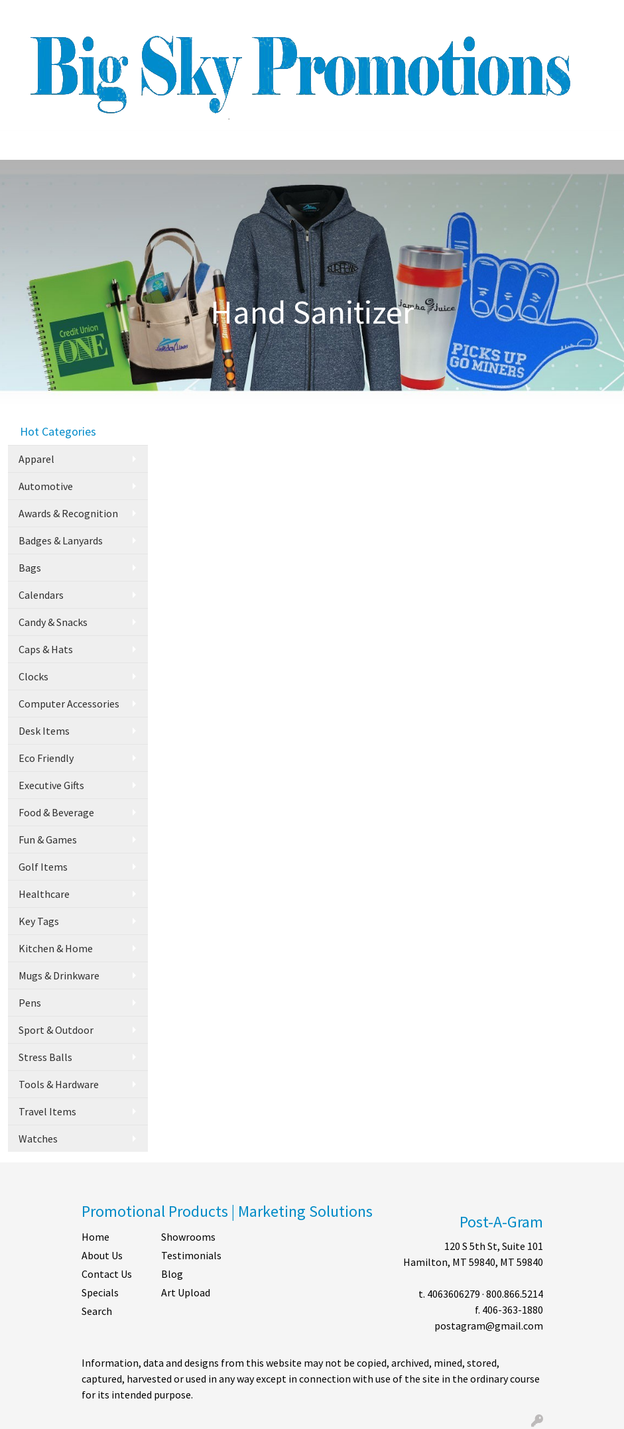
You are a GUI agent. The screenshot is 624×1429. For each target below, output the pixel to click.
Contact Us (107, 1273)
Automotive (46, 486)
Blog (172, 1273)
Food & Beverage (56, 812)
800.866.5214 (514, 1293)
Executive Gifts (51, 785)
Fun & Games (48, 839)
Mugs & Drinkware (59, 975)
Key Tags (39, 921)
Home (95, 1236)
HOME (27, 14)
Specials (100, 1292)
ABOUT (67, 14)
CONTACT (137, 14)
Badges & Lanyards (61, 540)
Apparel (36, 459)
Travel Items (47, 1111)
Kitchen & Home (56, 948)
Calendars (41, 594)
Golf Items (43, 866)
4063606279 (453, 1293)
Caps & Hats (46, 649)
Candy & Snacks (53, 622)
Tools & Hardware (59, 1084)
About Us (102, 1255)
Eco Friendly (46, 758)
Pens (30, 1002)
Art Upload (185, 1292)
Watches (38, 1138)
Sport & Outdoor (56, 1029)
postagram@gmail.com (488, 1325)
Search (489, 14)
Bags (30, 567)
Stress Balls (45, 1057)
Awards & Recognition (68, 513)
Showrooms (188, 1236)
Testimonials (191, 1255)
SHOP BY (189, 14)
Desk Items (44, 730)
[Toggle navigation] (20, 145)
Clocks (33, 676)
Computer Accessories (69, 703)
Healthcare (44, 894)
